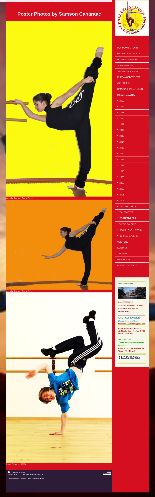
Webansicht (107, 474)
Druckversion (14, 472)
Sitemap (23, 472)
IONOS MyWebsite (33, 478)
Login (109, 472)
